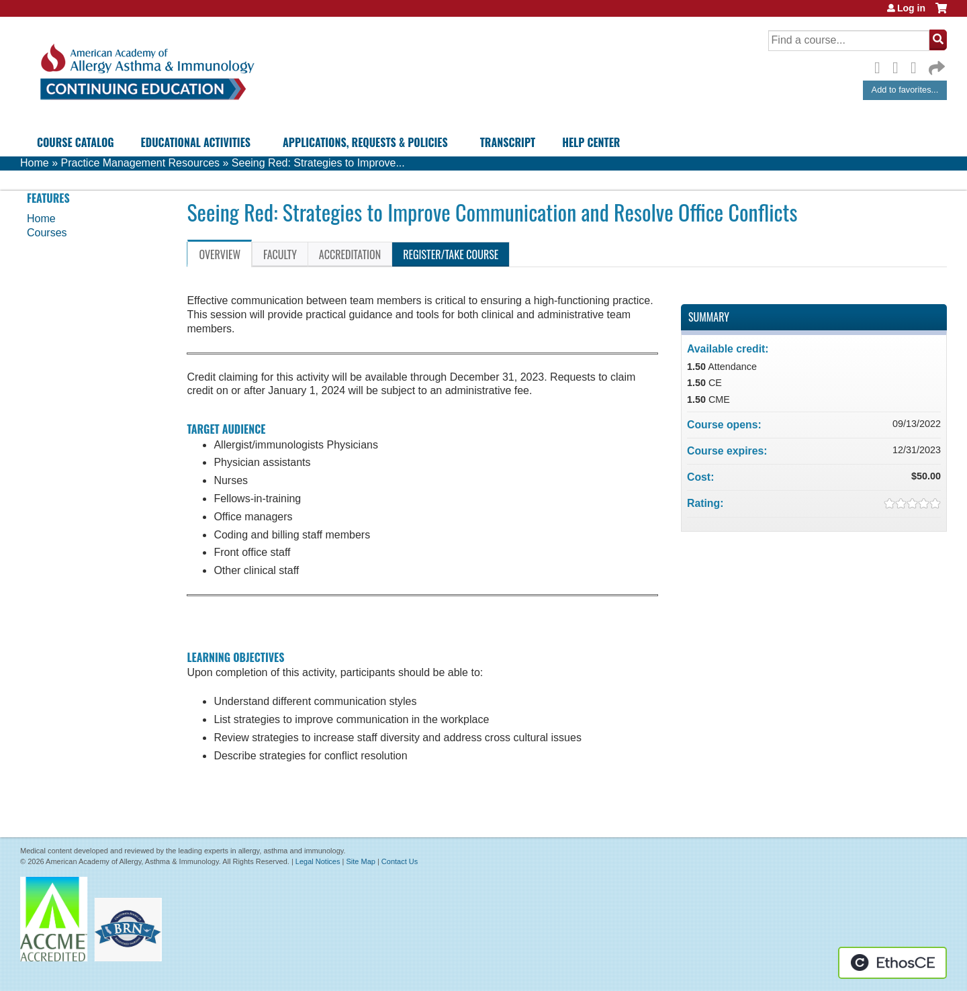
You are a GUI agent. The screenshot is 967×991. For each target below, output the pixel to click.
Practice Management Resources (140, 163)
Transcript (507, 142)
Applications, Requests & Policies (365, 142)
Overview (219, 254)
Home (34, 163)
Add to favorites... (905, 90)
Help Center (591, 142)
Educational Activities (195, 142)
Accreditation (350, 254)
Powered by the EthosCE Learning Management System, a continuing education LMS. (892, 963)
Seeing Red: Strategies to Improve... (318, 163)
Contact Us (399, 861)
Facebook (881, 66)
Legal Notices (317, 861)
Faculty (280, 254)
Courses (47, 232)
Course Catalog (75, 142)
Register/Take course (450, 254)
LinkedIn (917, 66)
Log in (911, 8)
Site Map (360, 861)
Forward (935, 65)
